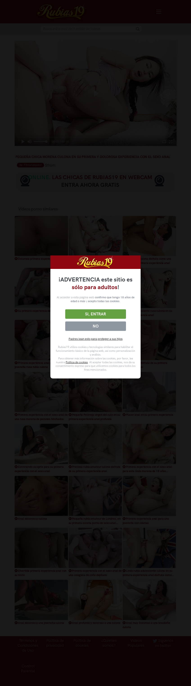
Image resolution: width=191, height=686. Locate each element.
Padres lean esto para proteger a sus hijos (96, 339)
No (96, 326)
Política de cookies (77, 362)
